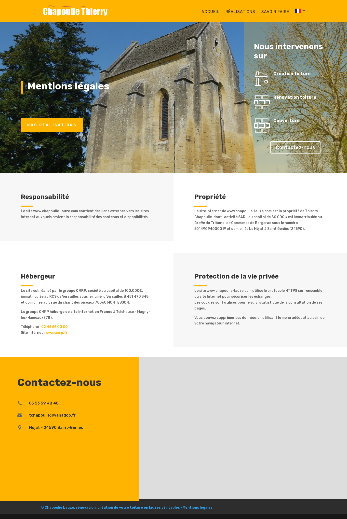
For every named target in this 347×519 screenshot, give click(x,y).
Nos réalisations (52, 125)
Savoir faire (275, 12)
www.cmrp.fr (56, 333)
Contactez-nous (295, 147)
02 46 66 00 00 (54, 327)
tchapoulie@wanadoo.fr (52, 415)
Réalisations (240, 12)
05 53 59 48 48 (44, 403)
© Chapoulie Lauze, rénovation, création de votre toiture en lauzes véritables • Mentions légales (127, 507)
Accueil (210, 12)
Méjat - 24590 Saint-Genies (56, 427)
